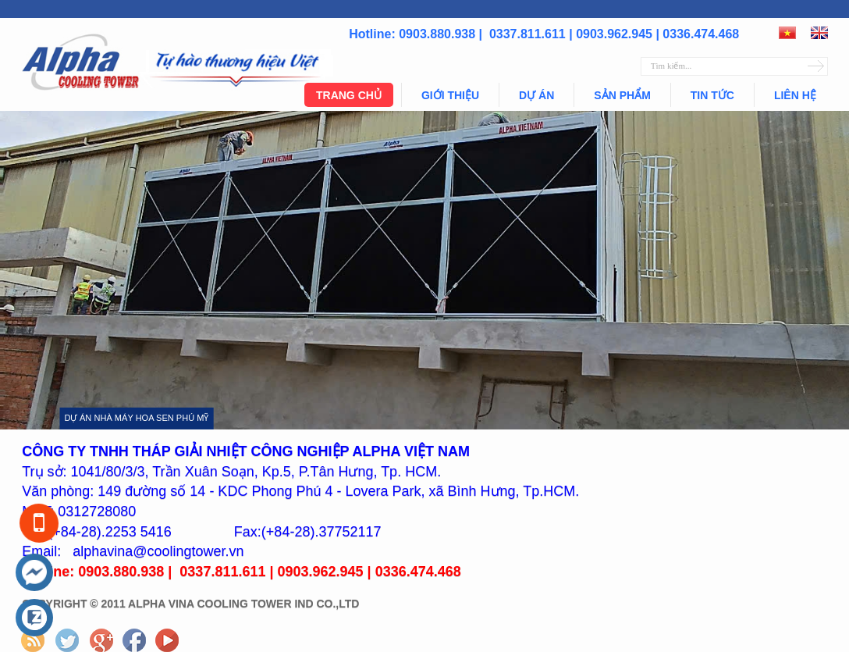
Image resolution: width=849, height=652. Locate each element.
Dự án (536, 95)
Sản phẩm (622, 95)
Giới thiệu (450, 95)
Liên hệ (795, 95)
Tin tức (712, 95)
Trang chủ (349, 95)
